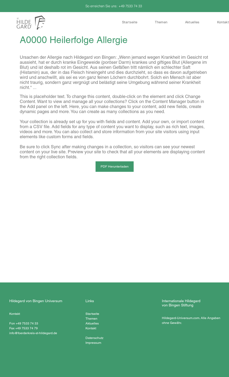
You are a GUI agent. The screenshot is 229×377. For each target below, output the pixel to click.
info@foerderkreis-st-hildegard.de (33, 333)
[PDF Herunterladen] (115, 166)
